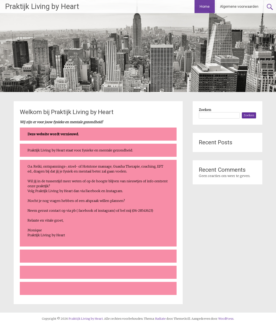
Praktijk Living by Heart (42, 6)
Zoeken (205, 110)
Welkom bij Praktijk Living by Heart (67, 111)
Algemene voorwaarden (239, 6)
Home (205, 6)
